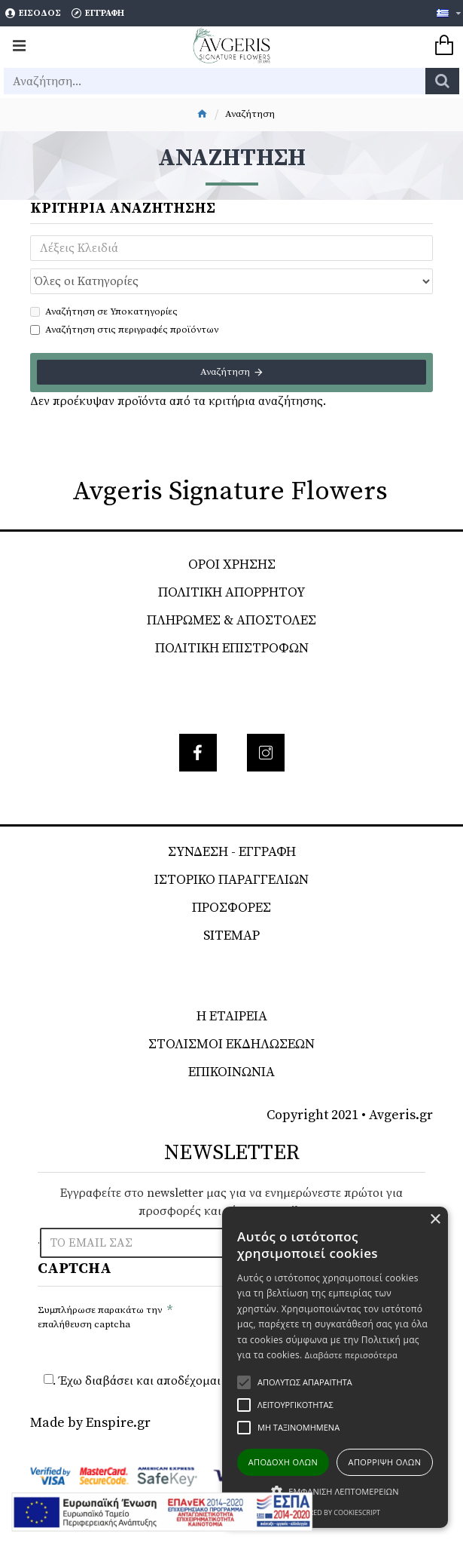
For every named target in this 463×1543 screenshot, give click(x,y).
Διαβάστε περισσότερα (351, 1354)
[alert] (335, 1367)
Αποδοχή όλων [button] (283, 1462)
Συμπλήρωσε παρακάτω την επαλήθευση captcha (100, 1317)
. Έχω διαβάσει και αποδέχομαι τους (209, 1381)
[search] (442, 81)
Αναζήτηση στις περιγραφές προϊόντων (124, 330)
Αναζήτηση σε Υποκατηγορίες (104, 311)
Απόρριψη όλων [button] (385, 1462)
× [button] (434, 1220)
